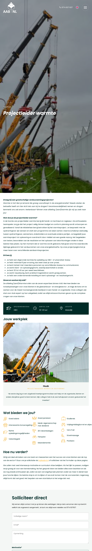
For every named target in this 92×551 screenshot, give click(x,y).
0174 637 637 (66, 7)
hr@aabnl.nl (43, 460)
